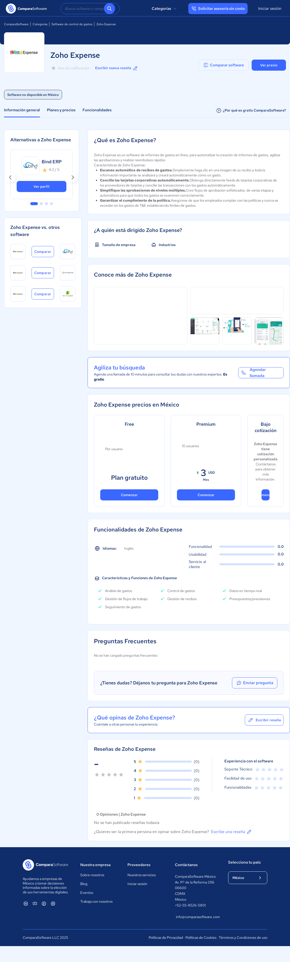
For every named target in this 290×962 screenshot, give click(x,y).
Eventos (86, 892)
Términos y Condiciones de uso (243, 937)
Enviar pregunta (254, 683)
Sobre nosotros (92, 875)
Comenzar (129, 495)
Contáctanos (186, 864)
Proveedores (138, 864)
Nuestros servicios (141, 875)
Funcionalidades (97, 110)
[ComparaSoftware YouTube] (35, 903)
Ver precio (268, 65)
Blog (83, 883)
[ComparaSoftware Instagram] (53, 903)
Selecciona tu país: (244, 862)
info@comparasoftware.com (197, 917)
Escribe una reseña (231, 832)
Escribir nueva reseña (116, 68)
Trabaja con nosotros (96, 901)
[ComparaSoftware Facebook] (44, 903)
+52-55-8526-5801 (190, 905)
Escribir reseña (264, 720)
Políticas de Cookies (201, 937)
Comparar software (223, 65)
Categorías (165, 9)
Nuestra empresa (95, 864)
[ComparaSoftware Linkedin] (26, 903)
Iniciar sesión (269, 8)
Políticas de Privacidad (166, 937)
